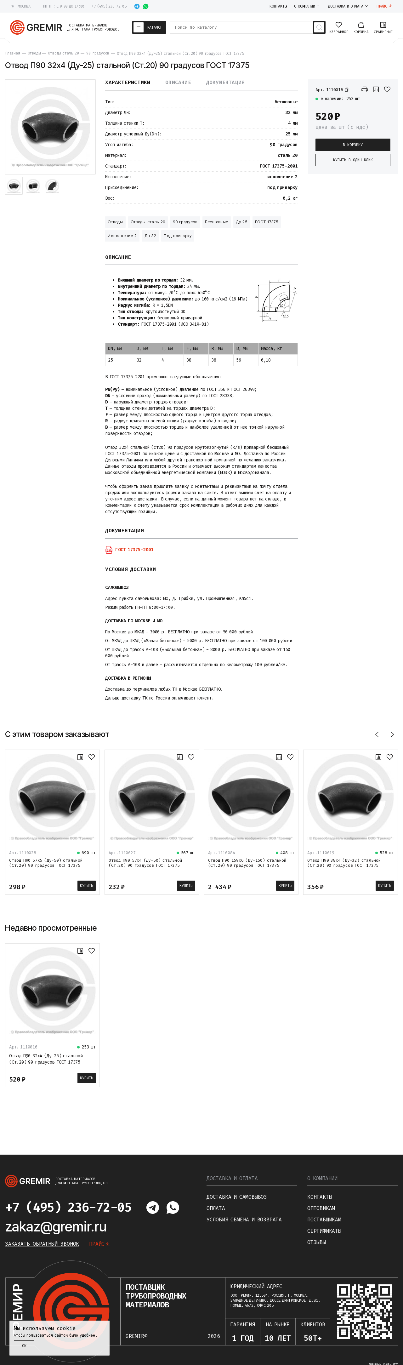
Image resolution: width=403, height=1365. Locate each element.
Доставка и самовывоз (237, 1197)
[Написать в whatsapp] (146, 6)
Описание (178, 82)
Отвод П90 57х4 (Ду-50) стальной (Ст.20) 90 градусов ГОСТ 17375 (145, 863)
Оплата (216, 1208)
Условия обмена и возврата (244, 1219)
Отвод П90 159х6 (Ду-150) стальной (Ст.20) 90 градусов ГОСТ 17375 (247, 863)
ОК (24, 1345)
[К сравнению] (376, 89)
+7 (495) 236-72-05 (109, 6)
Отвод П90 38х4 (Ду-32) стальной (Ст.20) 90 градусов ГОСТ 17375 (344, 863)
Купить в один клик (353, 160)
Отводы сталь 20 (148, 222)
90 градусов (185, 222)
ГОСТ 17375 (266, 222)
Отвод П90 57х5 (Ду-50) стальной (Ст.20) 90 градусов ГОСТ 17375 (46, 863)
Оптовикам (321, 1208)
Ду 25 (241, 222)
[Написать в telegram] (137, 6)
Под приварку (177, 235)
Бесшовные (216, 222)
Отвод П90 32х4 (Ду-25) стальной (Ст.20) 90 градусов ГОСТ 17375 (46, 1059)
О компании (322, 1178)
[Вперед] (392, 734)
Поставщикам (324, 1219)
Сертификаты (324, 1231)
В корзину (353, 144)
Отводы (115, 222)
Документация (225, 82)
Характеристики (127, 82)
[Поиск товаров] (319, 27)
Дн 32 (150, 235)
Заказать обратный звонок (42, 1244)
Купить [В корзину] (86, 885)
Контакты (319, 1197)
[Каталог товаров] (149, 27)
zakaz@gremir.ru (56, 1226)
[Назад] (377, 734)
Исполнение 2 (122, 235)
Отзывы (316, 1242)
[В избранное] (387, 89)
